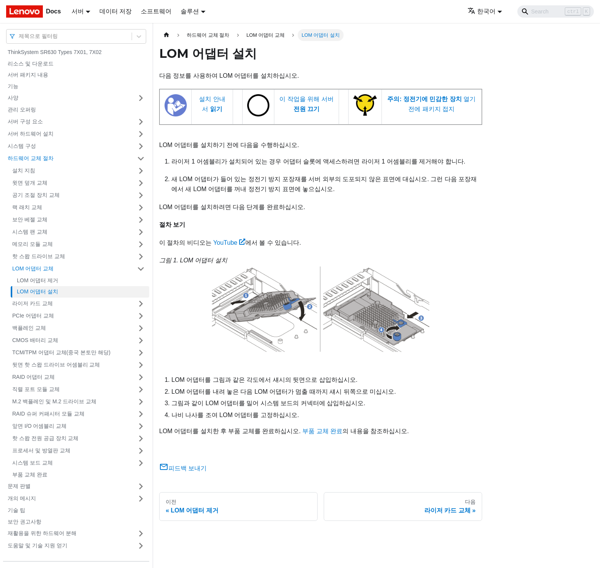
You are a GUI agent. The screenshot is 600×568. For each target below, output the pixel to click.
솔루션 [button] (190, 11)
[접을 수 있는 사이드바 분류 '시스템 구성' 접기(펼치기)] (140, 146)
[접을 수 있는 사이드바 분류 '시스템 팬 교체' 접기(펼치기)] (140, 232)
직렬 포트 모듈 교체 (36, 389)
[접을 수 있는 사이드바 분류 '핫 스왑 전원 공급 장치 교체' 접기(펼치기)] (140, 438)
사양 (13, 98)
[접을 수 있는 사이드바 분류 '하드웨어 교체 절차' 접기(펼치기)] (140, 158)
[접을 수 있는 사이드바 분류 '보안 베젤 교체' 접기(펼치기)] (140, 220)
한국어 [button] (482, 11)
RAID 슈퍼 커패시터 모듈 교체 (48, 414)
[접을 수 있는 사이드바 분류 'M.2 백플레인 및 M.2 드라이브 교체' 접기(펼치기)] (140, 402)
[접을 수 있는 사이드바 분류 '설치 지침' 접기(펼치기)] (140, 171)
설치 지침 (23, 170)
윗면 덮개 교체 (29, 183)
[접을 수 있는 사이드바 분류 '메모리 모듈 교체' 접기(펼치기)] (140, 244)
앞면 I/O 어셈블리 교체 (39, 426)
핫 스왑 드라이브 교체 (38, 256)
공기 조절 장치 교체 (36, 195)
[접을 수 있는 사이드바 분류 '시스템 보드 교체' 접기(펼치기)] (140, 463)
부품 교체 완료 (29, 474)
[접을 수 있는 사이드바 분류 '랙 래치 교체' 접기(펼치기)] (140, 207)
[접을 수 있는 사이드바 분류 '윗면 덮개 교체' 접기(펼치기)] (140, 183)
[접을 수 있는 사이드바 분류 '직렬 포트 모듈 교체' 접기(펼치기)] (140, 389)
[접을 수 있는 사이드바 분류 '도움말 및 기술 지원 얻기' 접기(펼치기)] (140, 546)
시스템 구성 (22, 146)
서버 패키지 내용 (28, 75)
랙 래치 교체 (27, 207)
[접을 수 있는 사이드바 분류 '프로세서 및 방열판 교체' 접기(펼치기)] (140, 451)
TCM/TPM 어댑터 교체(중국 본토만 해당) (61, 352)
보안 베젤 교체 (29, 219)
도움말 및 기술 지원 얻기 (37, 545)
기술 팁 (16, 510)
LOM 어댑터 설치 (37, 291)
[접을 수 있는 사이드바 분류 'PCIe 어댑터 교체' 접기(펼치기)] (140, 316)
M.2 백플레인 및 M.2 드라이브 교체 (54, 401)
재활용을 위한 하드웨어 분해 (42, 533)
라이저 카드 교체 (32, 303)
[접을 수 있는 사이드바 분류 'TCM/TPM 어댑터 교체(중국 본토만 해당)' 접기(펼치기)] (140, 353)
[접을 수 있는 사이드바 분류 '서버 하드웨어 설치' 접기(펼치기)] (140, 134)
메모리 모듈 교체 (32, 244)
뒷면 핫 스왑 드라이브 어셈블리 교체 (56, 365)
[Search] (555, 11)
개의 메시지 (22, 498)
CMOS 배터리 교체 (35, 340)
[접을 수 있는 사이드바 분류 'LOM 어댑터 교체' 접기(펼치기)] (140, 269)
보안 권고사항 (24, 522)
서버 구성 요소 (25, 121)
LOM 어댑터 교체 (33, 268)
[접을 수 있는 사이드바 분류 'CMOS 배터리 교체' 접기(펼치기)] (140, 340)
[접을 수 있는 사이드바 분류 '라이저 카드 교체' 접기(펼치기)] (140, 304)
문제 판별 (19, 486)
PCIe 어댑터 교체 (33, 316)
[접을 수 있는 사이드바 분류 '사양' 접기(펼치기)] (140, 98)
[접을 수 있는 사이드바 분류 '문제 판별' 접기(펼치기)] (140, 486)
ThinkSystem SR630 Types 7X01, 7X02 (55, 52)
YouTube (229, 242)
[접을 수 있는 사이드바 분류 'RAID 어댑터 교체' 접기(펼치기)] (140, 377)
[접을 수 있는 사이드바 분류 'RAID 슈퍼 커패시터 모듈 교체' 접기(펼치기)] (140, 414)
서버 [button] (78, 11)
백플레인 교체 (29, 328)
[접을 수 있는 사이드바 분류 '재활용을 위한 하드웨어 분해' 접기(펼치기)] (140, 533)
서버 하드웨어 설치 (31, 134)
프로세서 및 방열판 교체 (41, 450)
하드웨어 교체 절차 (31, 158)
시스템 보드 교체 (32, 463)
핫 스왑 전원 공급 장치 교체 (45, 438)
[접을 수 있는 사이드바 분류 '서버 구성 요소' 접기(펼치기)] (140, 122)
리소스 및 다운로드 (31, 64)
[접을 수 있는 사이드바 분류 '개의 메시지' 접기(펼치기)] (140, 499)
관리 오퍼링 (22, 109)
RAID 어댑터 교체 (33, 377)
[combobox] (19, 36)
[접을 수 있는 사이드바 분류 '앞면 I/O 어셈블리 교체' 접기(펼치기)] (140, 426)
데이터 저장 (115, 11)
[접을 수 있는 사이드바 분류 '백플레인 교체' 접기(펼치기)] (140, 328)
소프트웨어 (156, 11)
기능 (13, 86)
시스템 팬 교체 (29, 232)
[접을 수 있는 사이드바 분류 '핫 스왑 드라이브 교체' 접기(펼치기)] (140, 256)
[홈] (166, 35)
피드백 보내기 (183, 468)
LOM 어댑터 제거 (37, 280)
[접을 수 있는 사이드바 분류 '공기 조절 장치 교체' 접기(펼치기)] (140, 195)
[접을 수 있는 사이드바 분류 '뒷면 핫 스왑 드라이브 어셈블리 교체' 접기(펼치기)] (140, 365)
